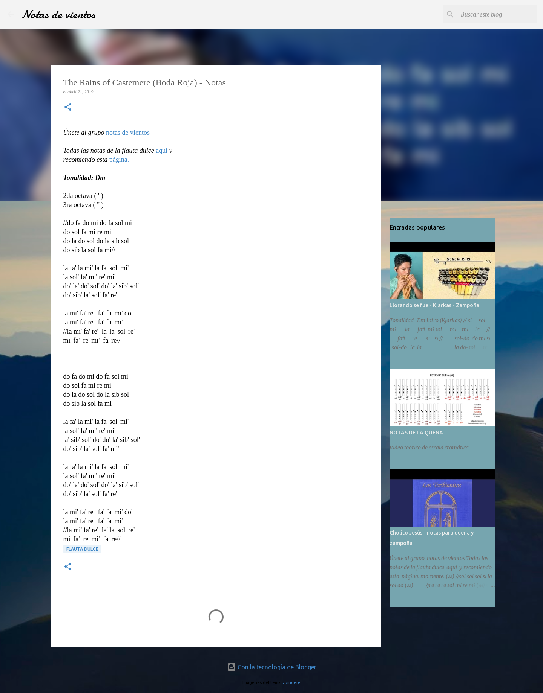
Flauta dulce (82, 549)
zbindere (292, 682)
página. (119, 159)
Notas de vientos (58, 14)
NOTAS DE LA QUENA (416, 433)
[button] (67, 107)
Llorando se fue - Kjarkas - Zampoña (434, 305)
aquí (161, 150)
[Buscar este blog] (497, 14)
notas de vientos (128, 132)
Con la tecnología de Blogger (271, 667)
